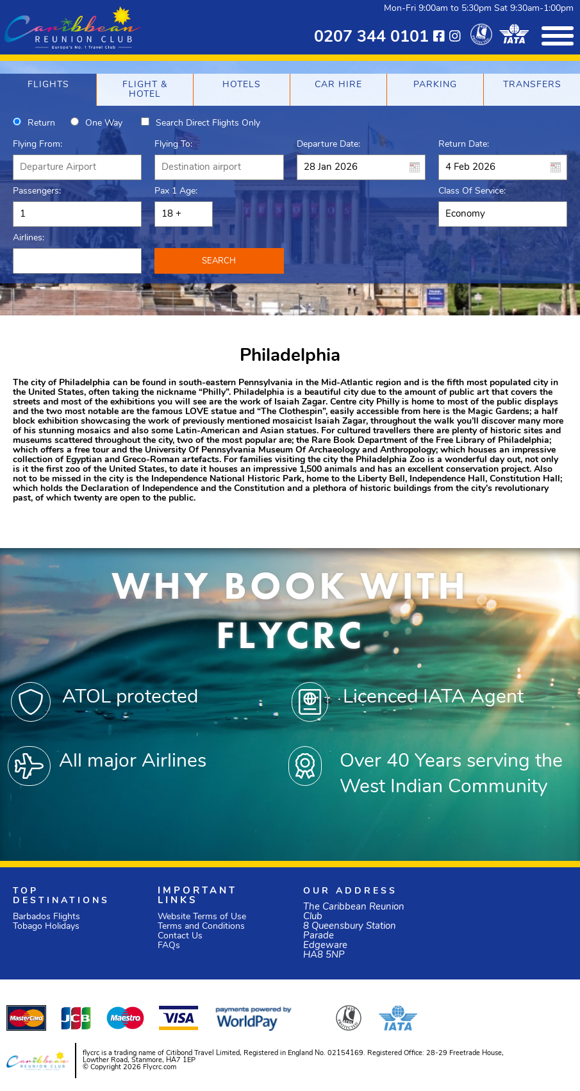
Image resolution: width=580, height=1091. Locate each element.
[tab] (48, 90)
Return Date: (463, 144)
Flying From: (37, 144)
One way (103, 123)
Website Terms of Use (202, 917)
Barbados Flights (46, 917)
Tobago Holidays (46, 926)
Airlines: (28, 238)
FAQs (169, 946)
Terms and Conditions (201, 926)
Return (41, 123)
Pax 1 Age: (175, 191)
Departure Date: (328, 144)
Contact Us (180, 936)
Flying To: (173, 144)
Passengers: (37, 191)
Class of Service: (472, 191)
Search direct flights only (208, 123)
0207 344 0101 (371, 37)
